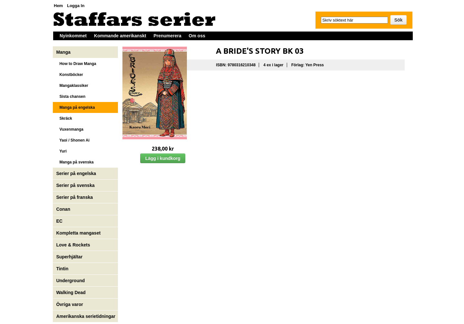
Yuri (61, 151)
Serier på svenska (76, 185)
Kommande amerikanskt (120, 35)
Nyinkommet (73, 35)
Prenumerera (167, 35)
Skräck (64, 118)
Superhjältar (70, 256)
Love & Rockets (73, 244)
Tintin (62, 268)
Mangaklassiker (72, 85)
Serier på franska (74, 197)
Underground (70, 280)
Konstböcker (69, 74)
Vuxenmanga (69, 129)
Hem (58, 5)
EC (59, 221)
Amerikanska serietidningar (85, 316)
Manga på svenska (74, 162)
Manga (64, 52)
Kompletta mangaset (78, 233)
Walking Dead (70, 292)
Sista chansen (70, 96)
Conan (63, 209)
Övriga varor (69, 304)
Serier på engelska (76, 173)
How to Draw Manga (76, 63)
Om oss (197, 35)
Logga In (75, 5)
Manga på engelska (75, 107)
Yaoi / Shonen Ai (72, 140)
